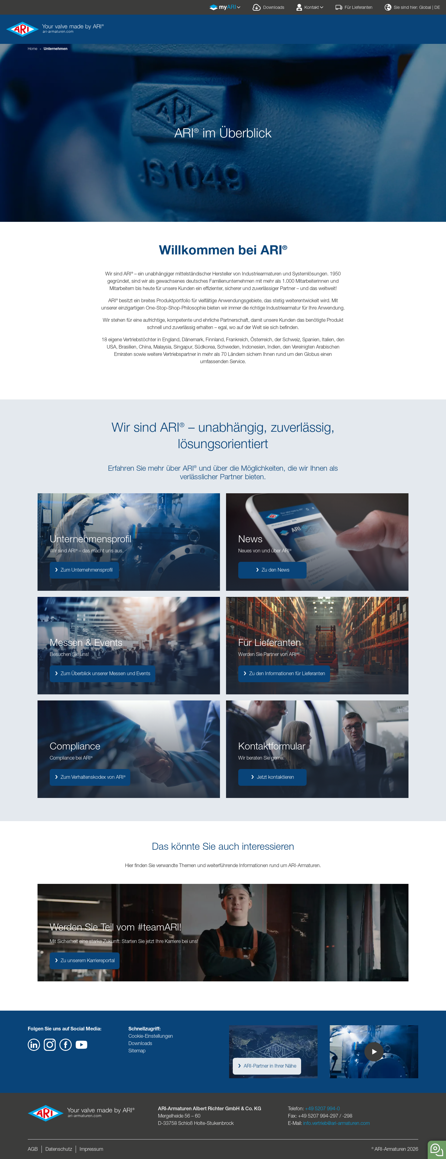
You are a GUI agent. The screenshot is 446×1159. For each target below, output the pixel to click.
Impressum (91, 1149)
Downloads (140, 1043)
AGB (33, 1149)
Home (32, 48)
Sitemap (137, 1050)
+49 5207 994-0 (322, 1108)
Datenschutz (58, 1149)
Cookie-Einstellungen (150, 1036)
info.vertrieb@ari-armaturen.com (336, 1123)
